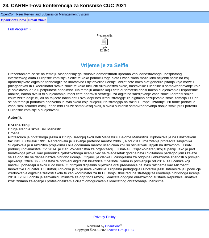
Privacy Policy (105, 217)
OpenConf (112, 226)
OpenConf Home (13, 20)
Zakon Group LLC (120, 230)
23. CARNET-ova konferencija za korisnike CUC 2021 (65, 5)
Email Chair (37, 20)
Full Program (18, 29)
